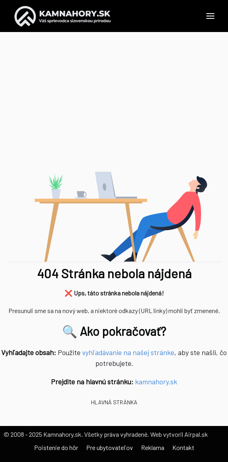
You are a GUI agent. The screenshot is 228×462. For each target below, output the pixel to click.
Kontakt (183, 447)
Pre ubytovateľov (109, 447)
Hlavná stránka (114, 402)
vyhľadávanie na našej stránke (128, 352)
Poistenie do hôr (56, 447)
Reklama (152, 447)
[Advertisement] (114, 108)
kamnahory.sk (156, 381)
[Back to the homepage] (63, 16)
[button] (210, 16)
